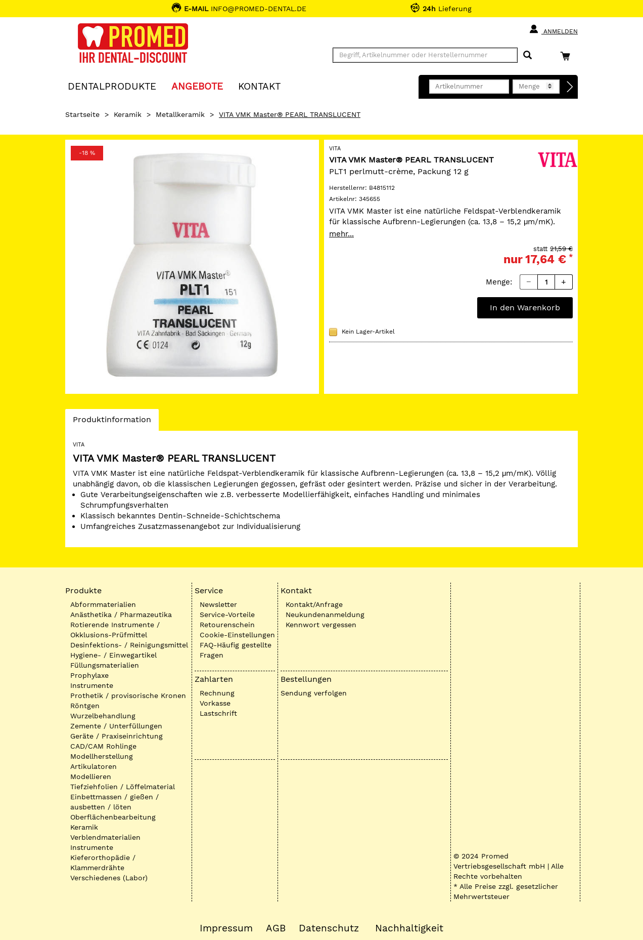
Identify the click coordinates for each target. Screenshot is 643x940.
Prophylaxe (89, 675)
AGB (276, 928)
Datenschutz (329, 928)
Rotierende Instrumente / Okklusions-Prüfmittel (115, 630)
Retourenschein (227, 625)
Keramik (128, 114)
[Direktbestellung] (570, 87)
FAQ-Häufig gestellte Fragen (235, 650)
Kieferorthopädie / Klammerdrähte (102, 862)
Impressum (226, 928)
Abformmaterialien (103, 604)
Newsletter (218, 604)
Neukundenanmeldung (325, 614)
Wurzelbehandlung (102, 716)
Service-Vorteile (227, 614)
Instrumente (91, 685)
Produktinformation (111, 422)
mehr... (341, 233)
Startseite (82, 114)
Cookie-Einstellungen (237, 635)
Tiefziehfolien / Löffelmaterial (122, 787)
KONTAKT (259, 86)
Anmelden (553, 29)
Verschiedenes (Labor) (109, 878)
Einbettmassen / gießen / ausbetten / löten (114, 802)
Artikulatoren (93, 766)
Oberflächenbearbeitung (113, 817)
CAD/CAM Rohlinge (103, 746)
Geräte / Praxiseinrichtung (116, 736)
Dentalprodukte (112, 86)
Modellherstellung (101, 756)
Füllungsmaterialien (104, 665)
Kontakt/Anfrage (314, 604)
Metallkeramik (180, 114)
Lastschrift (218, 713)
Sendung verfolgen (314, 693)
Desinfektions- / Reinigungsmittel (129, 645)
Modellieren (90, 776)
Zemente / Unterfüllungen (116, 726)
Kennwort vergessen (321, 625)
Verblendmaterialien (105, 837)
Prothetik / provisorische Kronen (128, 695)
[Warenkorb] (568, 56)
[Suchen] (527, 55)
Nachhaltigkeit (409, 928)
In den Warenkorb (525, 307)
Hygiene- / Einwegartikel (113, 655)
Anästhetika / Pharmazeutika (121, 614)
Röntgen (85, 706)
